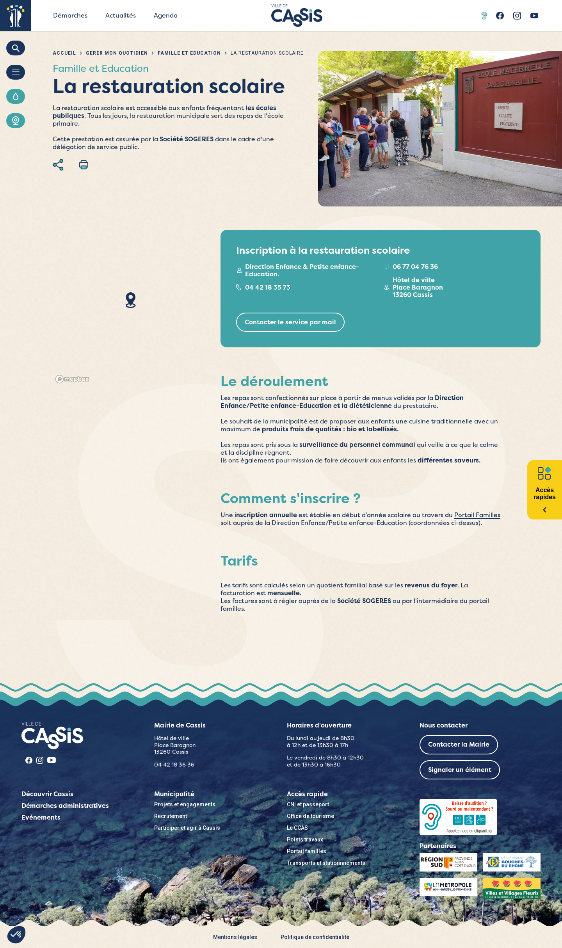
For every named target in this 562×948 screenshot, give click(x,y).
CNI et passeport (308, 804)
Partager (58, 165)
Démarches (70, 15)
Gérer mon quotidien (117, 53)
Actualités (120, 15)
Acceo (485, 16)
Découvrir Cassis (47, 794)
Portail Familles (477, 515)
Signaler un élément (459, 770)
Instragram (517, 15)
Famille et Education (189, 53)
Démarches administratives (65, 806)
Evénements (40, 817)
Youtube (534, 15)
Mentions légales (235, 937)
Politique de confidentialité (315, 937)
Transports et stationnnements (326, 863)
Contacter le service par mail (290, 322)
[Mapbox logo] (72, 379)
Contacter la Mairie (458, 744)
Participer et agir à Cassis (187, 828)
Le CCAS (297, 828)
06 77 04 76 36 (415, 266)
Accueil (64, 53)
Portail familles (306, 851)
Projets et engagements (184, 804)
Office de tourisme (310, 816)
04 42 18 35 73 (267, 287)
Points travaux (305, 839)
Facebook (500, 15)
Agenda (166, 15)
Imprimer (83, 164)
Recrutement (170, 816)
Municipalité (174, 794)
